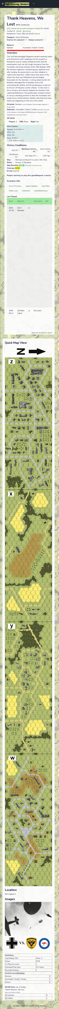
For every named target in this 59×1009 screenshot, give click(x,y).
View (34, 333)
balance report (46, 333)
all (37, 333)
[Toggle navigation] (33, 4)
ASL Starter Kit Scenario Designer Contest (24, 28)
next (19, 31)
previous (26, 31)
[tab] (15, 186)
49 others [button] (35, 34)
